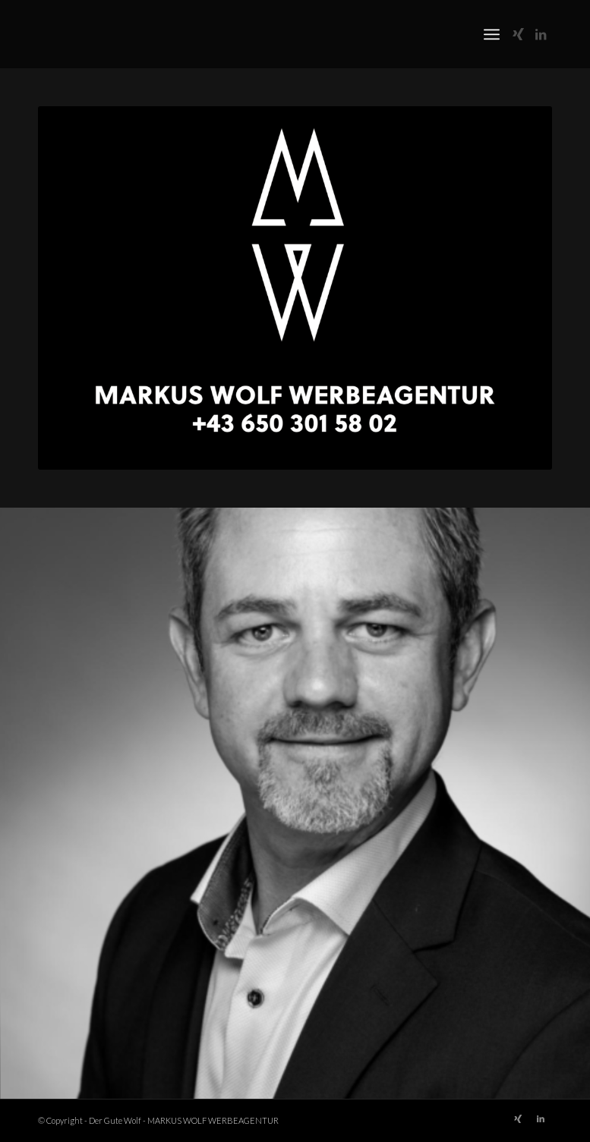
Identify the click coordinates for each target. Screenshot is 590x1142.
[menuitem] (492, 34)
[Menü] (492, 34)
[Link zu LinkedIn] (540, 34)
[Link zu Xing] (517, 34)
